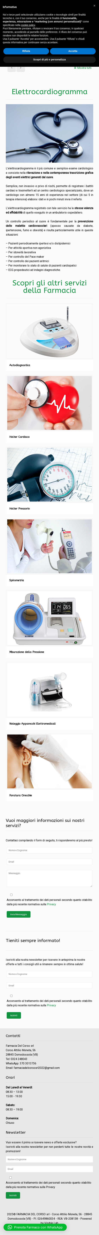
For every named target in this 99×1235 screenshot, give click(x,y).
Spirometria (16, 580)
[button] (35, 1227)
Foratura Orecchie (20, 795)
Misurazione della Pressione (26, 652)
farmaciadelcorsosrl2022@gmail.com (37, 1068)
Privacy (51, 904)
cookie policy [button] (28, 25)
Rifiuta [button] (26, 51)
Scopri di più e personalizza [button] (49, 59)
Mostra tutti (82, 68)
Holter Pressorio (19, 508)
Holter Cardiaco (19, 437)
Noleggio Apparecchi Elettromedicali (32, 723)
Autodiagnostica (19, 365)
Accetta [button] (72, 51)
